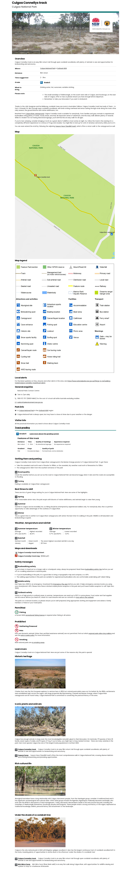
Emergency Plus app (60, 584)
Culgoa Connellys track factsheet (31, 553)
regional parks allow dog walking (100, 634)
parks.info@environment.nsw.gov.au (30, 402)
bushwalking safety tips (93, 569)
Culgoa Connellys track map (33, 556)
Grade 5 (47, 82)
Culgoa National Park (47, 68)
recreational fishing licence (35, 615)
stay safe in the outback (85, 597)
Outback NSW (62, 68)
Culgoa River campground (35, 114)
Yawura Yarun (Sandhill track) (66, 126)
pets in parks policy (28, 635)
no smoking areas (38, 643)
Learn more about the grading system (44, 434)
